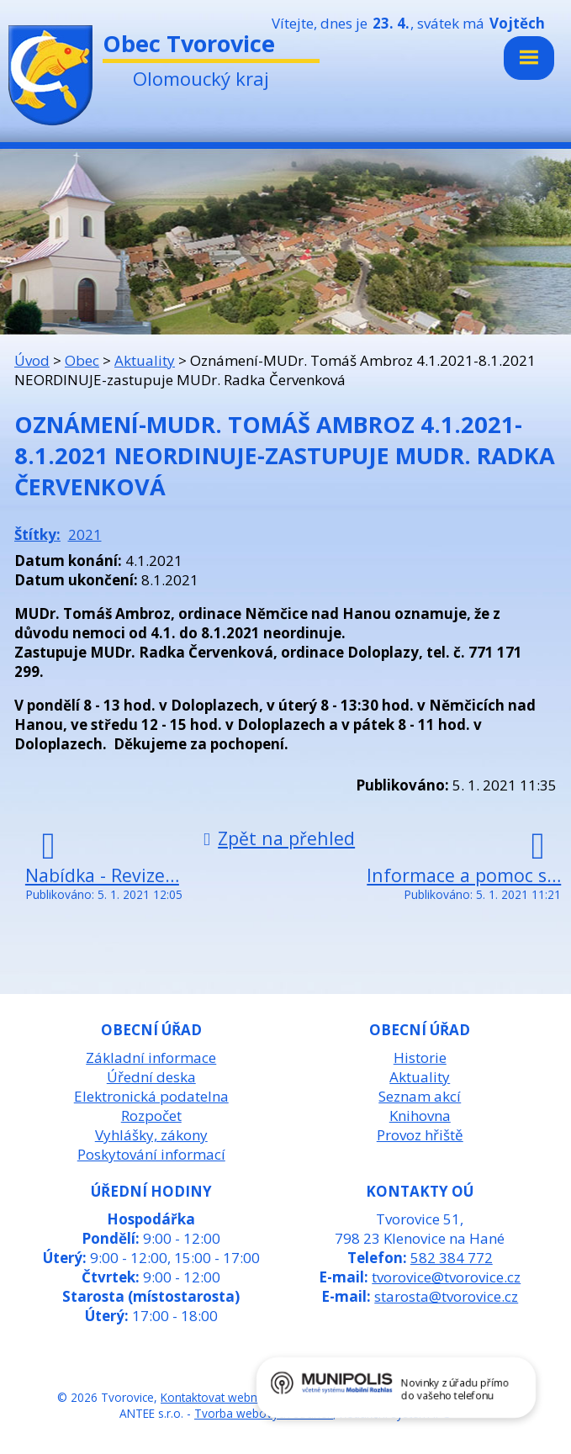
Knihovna (420, 1115)
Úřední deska (151, 1077)
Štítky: (37, 534)
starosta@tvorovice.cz (446, 1296)
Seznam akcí (419, 1096)
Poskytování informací (151, 1154)
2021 (85, 534)
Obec (82, 360)
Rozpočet (151, 1115)
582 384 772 (451, 1257)
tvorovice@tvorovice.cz (446, 1277)
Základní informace (151, 1057)
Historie (420, 1057)
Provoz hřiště (420, 1135)
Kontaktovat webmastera (228, 1397)
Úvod (32, 360)
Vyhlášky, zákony (151, 1135)
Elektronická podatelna (151, 1096)
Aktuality (144, 360)
